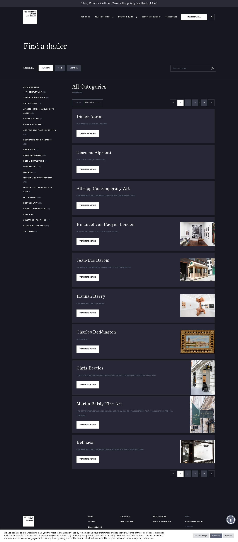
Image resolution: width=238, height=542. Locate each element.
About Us (85, 17)
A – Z (60, 68)
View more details (88, 133)
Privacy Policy (159, 517)
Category (46, 68)
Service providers (151, 17)
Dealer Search (95, 527)
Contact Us (126, 517)
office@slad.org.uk (194, 522)
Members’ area (194, 17)
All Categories (31, 87)
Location (74, 68)
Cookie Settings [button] (201, 536)
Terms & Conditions (162, 522)
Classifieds (171, 17)
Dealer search (102, 17)
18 (204, 102)
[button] (231, 520)
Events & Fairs (125, 17)
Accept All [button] (216, 536)
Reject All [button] (228, 536)
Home (90, 517)
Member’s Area (127, 522)
